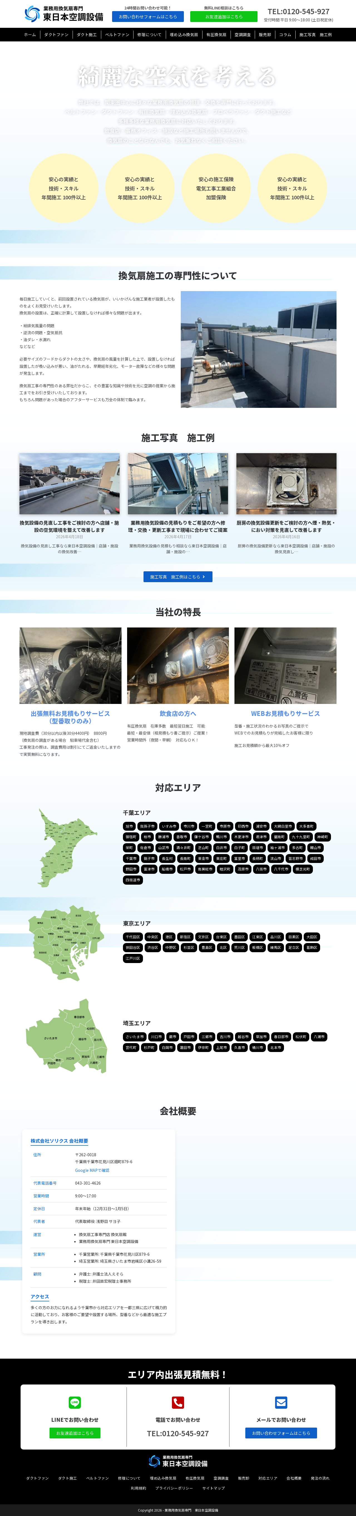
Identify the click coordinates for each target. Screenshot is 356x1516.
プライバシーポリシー (174, 1488)
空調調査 (221, 1478)
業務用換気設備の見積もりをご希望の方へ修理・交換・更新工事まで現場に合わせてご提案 (178, 526)
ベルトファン (97, 1478)
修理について (129, 1478)
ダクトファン (37, 1478)
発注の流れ (320, 1478)
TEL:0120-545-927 (299, 11)
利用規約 (138, 1488)
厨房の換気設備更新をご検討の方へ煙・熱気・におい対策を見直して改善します (286, 526)
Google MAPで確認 (92, 1170)
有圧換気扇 (195, 1478)
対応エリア (267, 1478)
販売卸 (243, 1478)
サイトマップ (213, 1488)
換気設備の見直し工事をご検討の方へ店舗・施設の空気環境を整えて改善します (69, 526)
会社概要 (293, 1478)
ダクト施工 (67, 1478)
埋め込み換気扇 (163, 1478)
